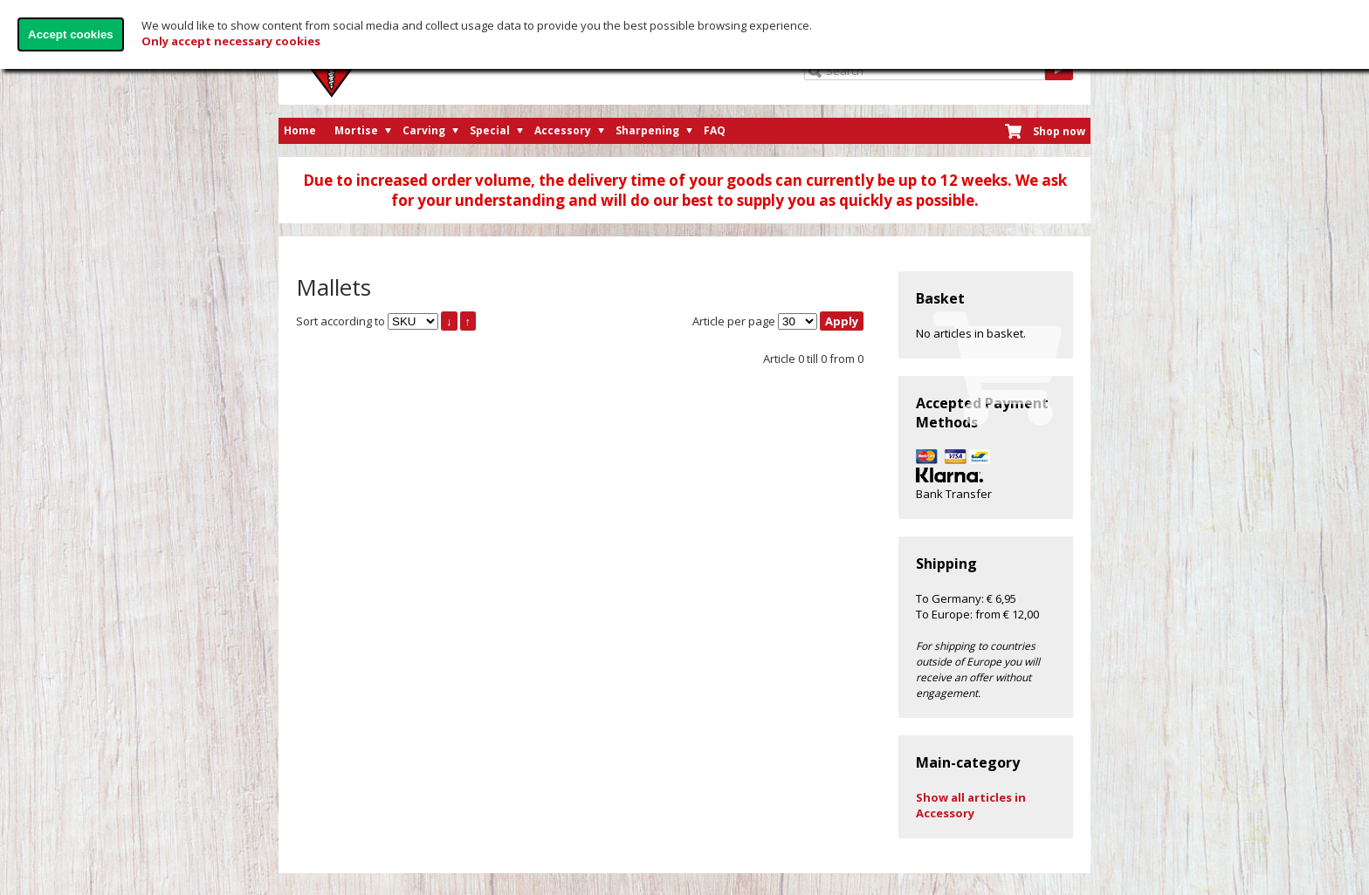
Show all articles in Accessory (971, 805)
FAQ (715, 130)
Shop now (1059, 131)
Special (490, 130)
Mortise (356, 130)
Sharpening (647, 130)
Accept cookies (71, 34)
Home (300, 130)
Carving (423, 130)
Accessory (562, 130)
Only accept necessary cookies (230, 41)
